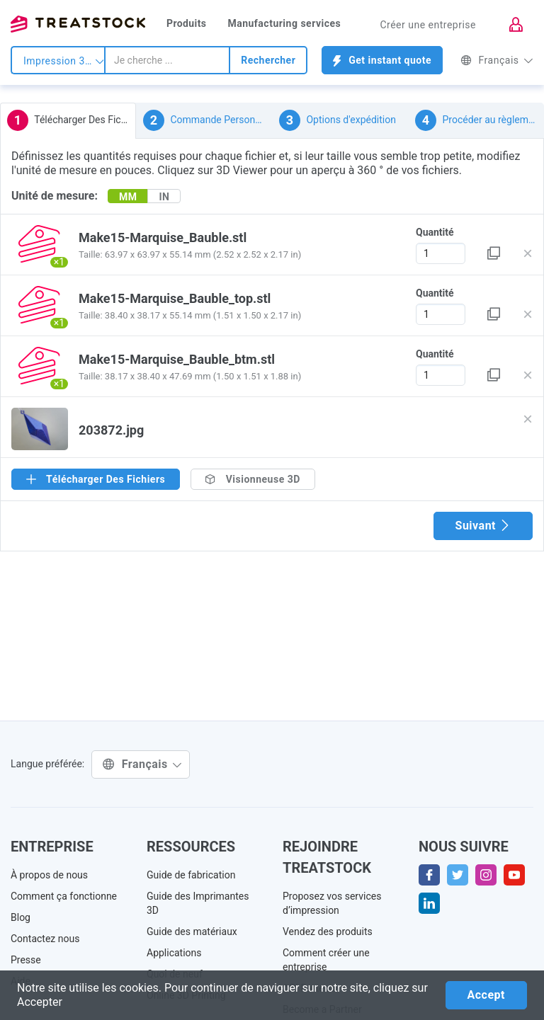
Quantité (435, 232)
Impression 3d (63, 61)
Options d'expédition (337, 120)
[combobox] (167, 60)
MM (128, 196)
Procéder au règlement (479, 120)
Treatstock (78, 24)
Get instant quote (382, 61)
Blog (20, 917)
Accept (486, 995)
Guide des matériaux (192, 931)
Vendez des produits (328, 931)
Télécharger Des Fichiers (71, 120)
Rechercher (268, 60)
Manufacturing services (284, 23)
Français (497, 60)
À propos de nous (49, 875)
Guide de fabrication (191, 875)
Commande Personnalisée (207, 120)
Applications (174, 952)
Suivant (483, 525)
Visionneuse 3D (252, 479)
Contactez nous (45, 938)
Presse (26, 959)
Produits (186, 23)
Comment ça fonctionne (64, 896)
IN (164, 196)
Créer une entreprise (428, 24)
